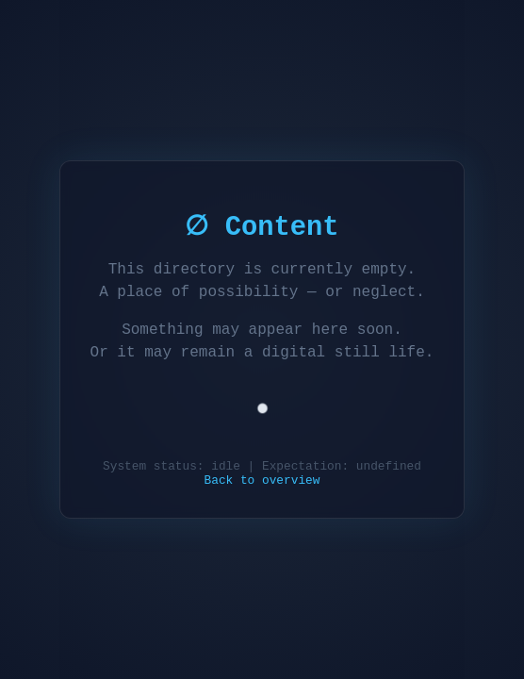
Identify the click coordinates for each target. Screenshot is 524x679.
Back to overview (262, 482)
